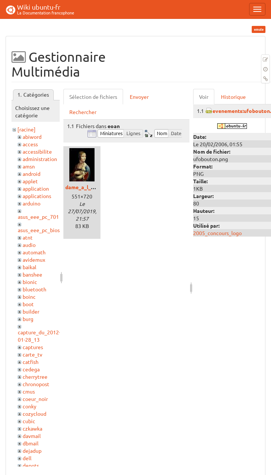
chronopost (36, 384)
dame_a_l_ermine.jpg (90, 187)
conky (29, 406)
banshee (32, 274)
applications (37, 196)
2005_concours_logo (217, 233)
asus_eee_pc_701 (38, 216)
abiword (32, 136)
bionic (30, 281)
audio (29, 244)
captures (33, 347)
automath (34, 252)
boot (28, 304)
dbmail (31, 443)
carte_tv (32, 354)
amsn (29, 166)
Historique (233, 96)
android (31, 173)
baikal (29, 267)
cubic (29, 421)
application (36, 188)
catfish (31, 361)
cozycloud (34, 413)
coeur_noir (35, 398)
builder (31, 311)
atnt (28, 237)
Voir (203, 96)
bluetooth (34, 289)
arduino (31, 203)
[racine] (26, 129)
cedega (31, 369)
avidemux (34, 259)
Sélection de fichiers (93, 96)
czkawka (32, 428)
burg (28, 318)
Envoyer (139, 96)
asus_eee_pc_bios (39, 230)
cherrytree (35, 376)
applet (30, 181)
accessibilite (37, 151)
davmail (32, 435)
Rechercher (82, 111)
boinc (29, 296)
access (30, 144)
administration (40, 158)
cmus (29, 391)
